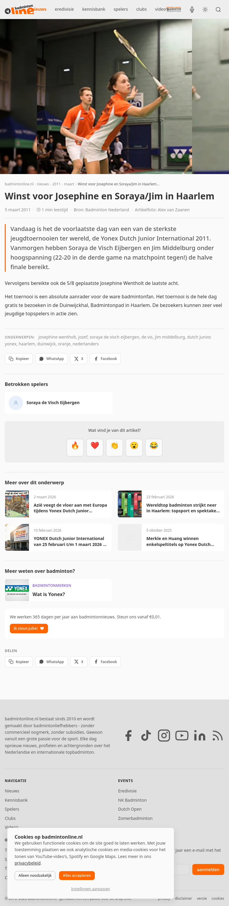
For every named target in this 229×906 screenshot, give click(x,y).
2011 (56, 184)
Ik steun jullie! (29, 628)
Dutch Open (130, 809)
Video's (11, 827)
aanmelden (208, 869)
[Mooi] (94, 448)
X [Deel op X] (78, 358)
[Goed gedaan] (114, 448)
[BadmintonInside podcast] (192, 9)
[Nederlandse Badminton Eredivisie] (173, 9)
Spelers (12, 809)
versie (202, 898)
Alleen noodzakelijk (35, 875)
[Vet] (75, 448)
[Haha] (154, 448)
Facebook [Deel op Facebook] (105, 358)
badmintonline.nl (19, 184)
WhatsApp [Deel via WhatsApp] (51, 358)
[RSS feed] (217, 735)
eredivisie (64, 9)
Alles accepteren (77, 875)
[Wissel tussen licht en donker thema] (205, 9)
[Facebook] (128, 735)
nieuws (39, 9)
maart (69, 184)
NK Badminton (132, 800)
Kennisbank (16, 800)
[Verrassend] (134, 448)
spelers (121, 9)
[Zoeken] (218, 9)
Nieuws (12, 791)
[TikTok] (146, 735)
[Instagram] (164, 735)
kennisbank (93, 9)
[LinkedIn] (199, 735)
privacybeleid (28, 863)
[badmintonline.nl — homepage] (19, 9)
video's (162, 9)
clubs (141, 9)
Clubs (10, 818)
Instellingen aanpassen (90, 888)
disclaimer (183, 898)
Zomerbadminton (135, 818)
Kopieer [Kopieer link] (19, 358)
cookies (218, 898)
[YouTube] (181, 735)
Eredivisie (127, 791)
